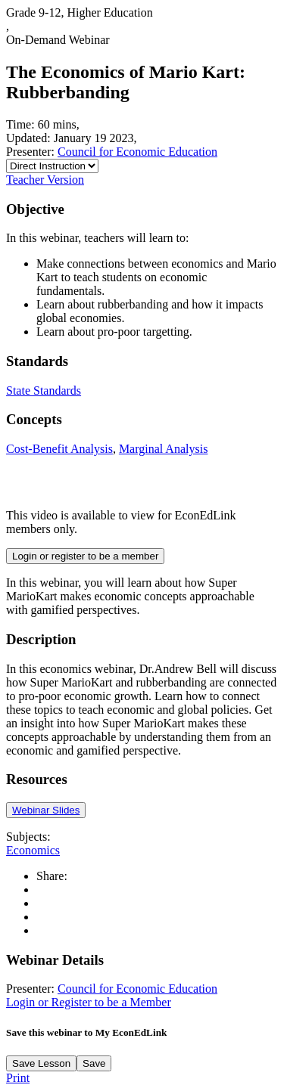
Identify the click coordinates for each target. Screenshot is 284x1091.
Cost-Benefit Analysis (59, 448)
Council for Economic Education (137, 151)
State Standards (43, 390)
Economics (33, 850)
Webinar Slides (46, 810)
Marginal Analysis (163, 448)
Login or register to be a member (85, 556)
